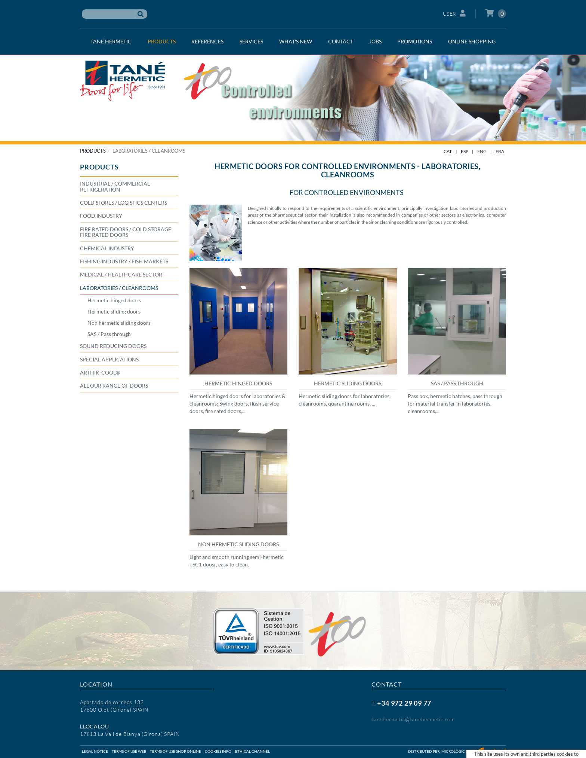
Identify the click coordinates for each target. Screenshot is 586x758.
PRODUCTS (93, 151)
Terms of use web (129, 751)
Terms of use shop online (175, 751)
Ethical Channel (252, 751)
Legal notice (95, 751)
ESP (464, 151)
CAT (448, 151)
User (454, 13)
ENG (482, 151)
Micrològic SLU (456, 751)
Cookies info (218, 751)
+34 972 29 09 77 (404, 703)
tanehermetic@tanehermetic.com (413, 719)
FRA (500, 151)
